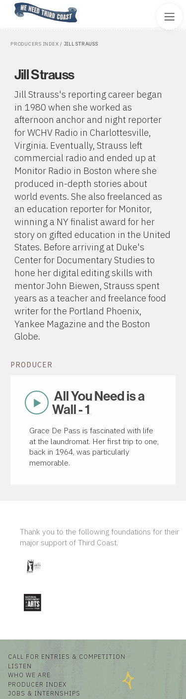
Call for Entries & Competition (66, 656)
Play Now (36, 402)
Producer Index (37, 684)
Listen (20, 666)
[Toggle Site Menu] (169, 16)
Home (11, 3)
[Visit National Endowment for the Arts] (32, 613)
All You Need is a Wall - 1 (98, 402)
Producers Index (34, 44)
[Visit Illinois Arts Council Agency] (33, 577)
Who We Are (29, 675)
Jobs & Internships (44, 693)
